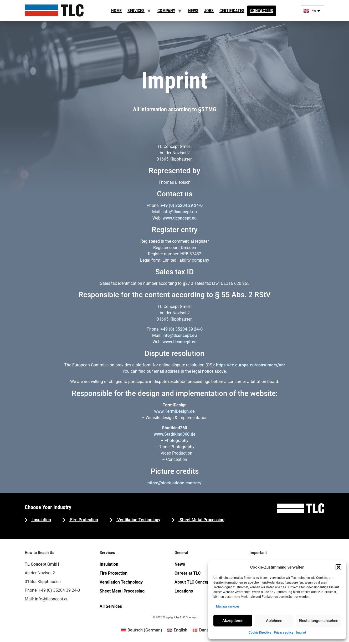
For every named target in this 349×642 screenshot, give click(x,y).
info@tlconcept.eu (179, 211)
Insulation (41, 519)
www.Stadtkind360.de (175, 434)
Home (116, 10)
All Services (111, 606)
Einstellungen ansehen (318, 620)
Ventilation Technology (138, 519)
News (193, 10)
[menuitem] (141, 630)
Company (166, 10)
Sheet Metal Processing (201, 519)
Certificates (231, 10)
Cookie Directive (260, 632)
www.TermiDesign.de (174, 411)
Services (136, 10)
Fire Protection (83, 519)
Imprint (301, 632)
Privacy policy (283, 632)
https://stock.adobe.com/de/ (174, 482)
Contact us (261, 10)
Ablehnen (274, 620)
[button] (338, 567)
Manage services (227, 606)
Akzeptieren (232, 620)
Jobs (209, 10)
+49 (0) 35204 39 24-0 (182, 205)
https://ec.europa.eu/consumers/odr (250, 364)
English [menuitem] (180, 630)
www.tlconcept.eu (180, 218)
